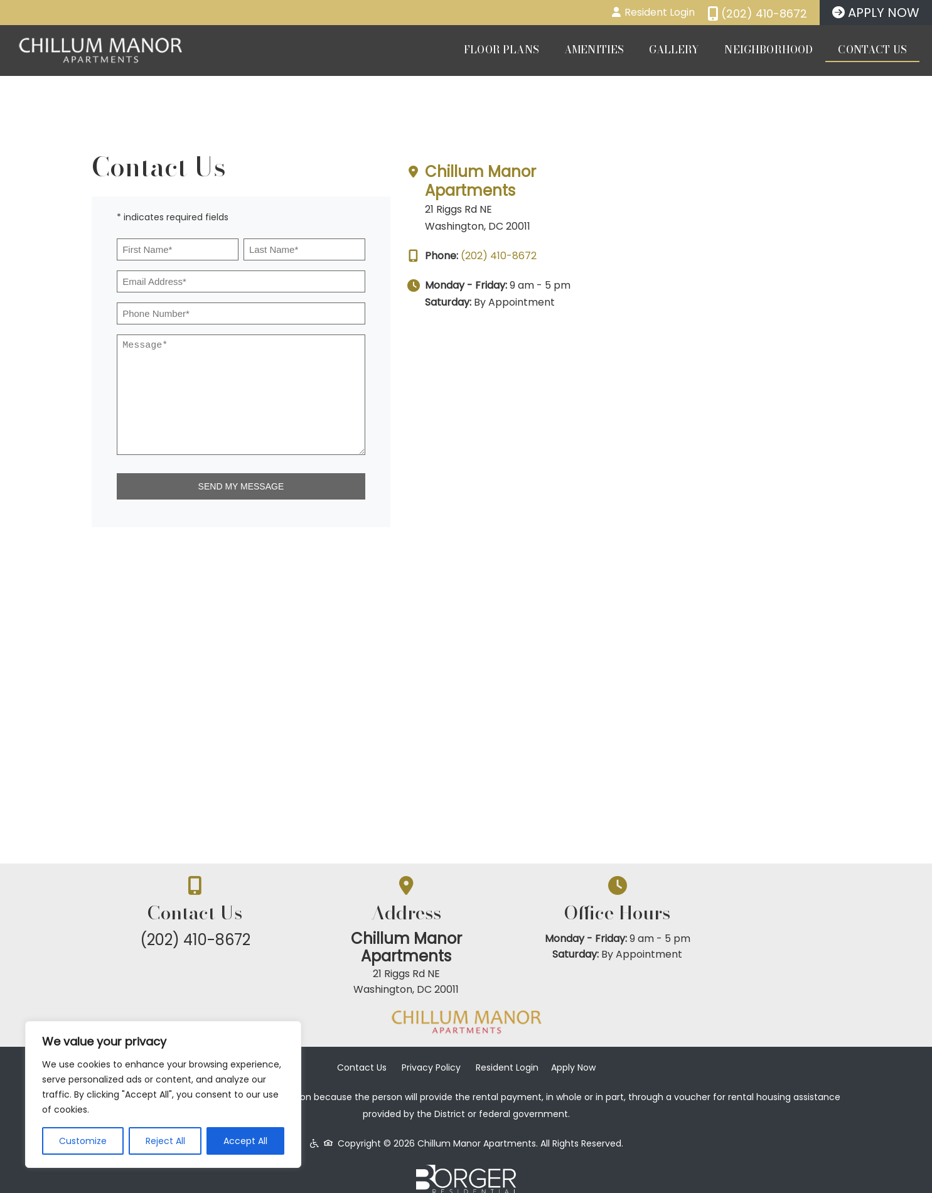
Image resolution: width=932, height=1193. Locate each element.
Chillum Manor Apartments (683, 181)
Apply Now (573, 1053)
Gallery (674, 49)
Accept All (245, 1141)
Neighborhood (768, 49)
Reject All (165, 1141)
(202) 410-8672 (702, 256)
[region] (163, 1094)
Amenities (594, 49)
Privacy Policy (431, 1053)
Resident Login (507, 1053)
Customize (83, 1141)
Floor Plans (501, 49)
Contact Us (872, 49)
